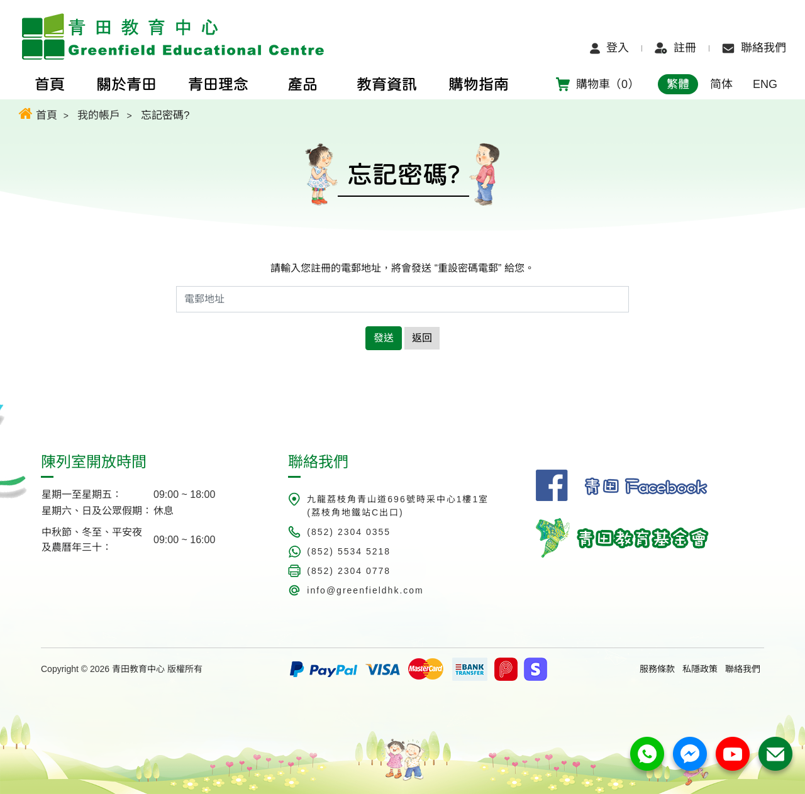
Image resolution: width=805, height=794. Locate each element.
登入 (609, 47)
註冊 (675, 47)
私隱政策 (700, 669)
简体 (721, 84)
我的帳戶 (98, 115)
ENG (765, 84)
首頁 (38, 113)
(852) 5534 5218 (349, 551)
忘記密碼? (165, 115)
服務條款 (657, 669)
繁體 (678, 84)
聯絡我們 (754, 47)
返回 (422, 338)
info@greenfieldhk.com (365, 590)
